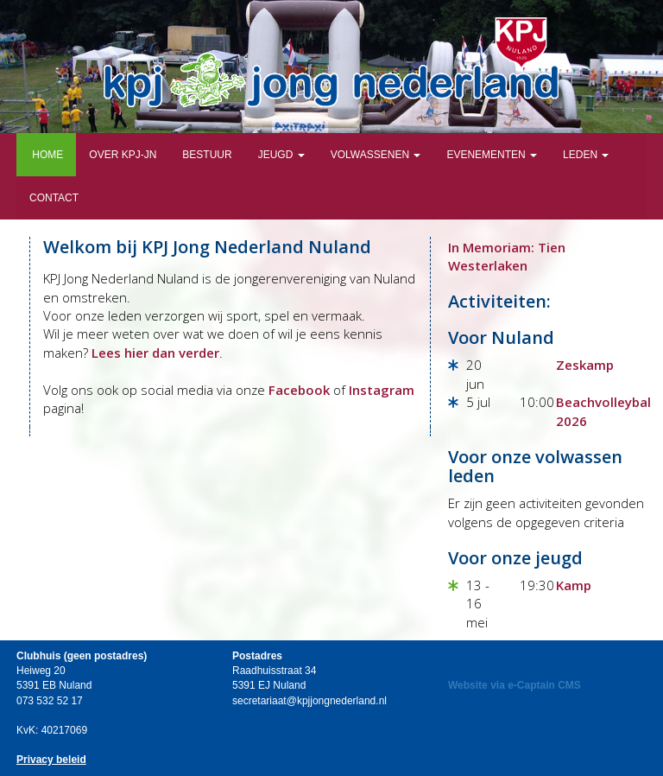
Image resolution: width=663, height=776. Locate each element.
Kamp (573, 585)
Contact (54, 198)
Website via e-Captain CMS (514, 685)
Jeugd (281, 155)
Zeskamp (585, 364)
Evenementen (491, 155)
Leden (586, 155)
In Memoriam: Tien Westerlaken (506, 256)
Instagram (381, 389)
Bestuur (206, 155)
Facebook (299, 389)
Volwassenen (376, 155)
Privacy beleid (51, 760)
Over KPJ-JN (122, 155)
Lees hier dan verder (155, 352)
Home (46, 155)
